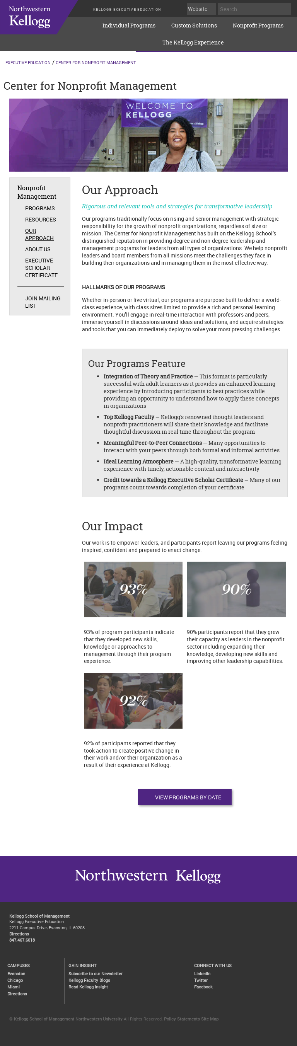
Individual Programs (128, 25)
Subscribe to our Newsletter (95, 973)
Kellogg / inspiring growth (121, 883)
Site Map (209, 1019)
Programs (40, 208)
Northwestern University (196, 883)
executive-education (46, 23)
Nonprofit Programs (258, 25)
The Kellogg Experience (193, 42)
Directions (19, 934)
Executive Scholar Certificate (41, 268)
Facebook (203, 987)
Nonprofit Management (36, 192)
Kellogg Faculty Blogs (89, 980)
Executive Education (28, 62)
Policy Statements (182, 1019)
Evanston (16, 973)
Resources (40, 219)
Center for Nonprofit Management (96, 62)
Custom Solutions (194, 25)
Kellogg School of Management (39, 916)
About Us (38, 249)
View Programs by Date (188, 797)
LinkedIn (202, 973)
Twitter (201, 980)
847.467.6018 (22, 940)
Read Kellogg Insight (88, 987)
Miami (13, 987)
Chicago (15, 980)
